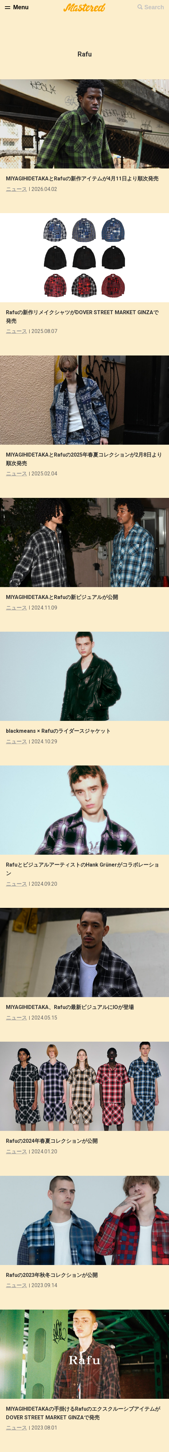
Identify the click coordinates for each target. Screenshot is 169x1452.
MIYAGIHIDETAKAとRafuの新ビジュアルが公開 (62, 597)
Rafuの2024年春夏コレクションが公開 (52, 1141)
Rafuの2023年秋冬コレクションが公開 (52, 1275)
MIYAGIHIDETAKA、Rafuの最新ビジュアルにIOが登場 (70, 1007)
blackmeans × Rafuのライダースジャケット (58, 731)
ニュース (16, 189)
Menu (21, 7)
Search (154, 7)
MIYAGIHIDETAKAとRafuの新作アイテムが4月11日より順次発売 (82, 178)
